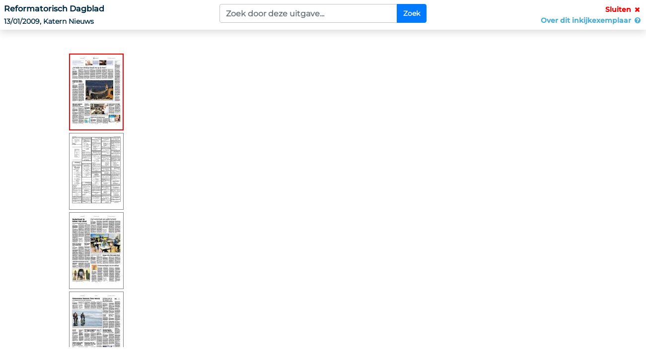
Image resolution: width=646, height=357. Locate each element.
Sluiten (623, 9)
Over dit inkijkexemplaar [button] (591, 20)
